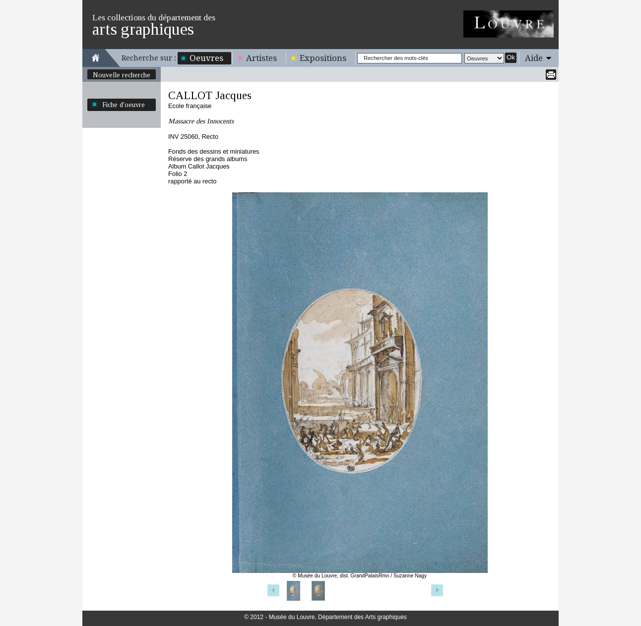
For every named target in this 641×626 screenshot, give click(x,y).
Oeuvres (206, 58)
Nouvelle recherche (121, 75)
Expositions (323, 58)
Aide (534, 58)
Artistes (261, 58)
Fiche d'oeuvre (123, 105)
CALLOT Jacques (210, 95)
